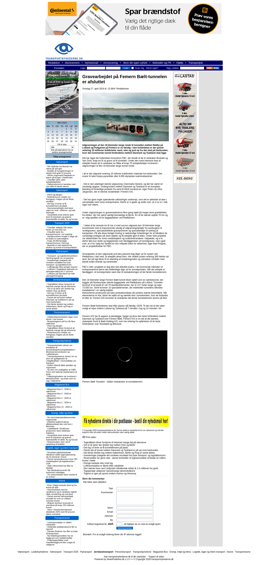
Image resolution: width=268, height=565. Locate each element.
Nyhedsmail (91, 62)
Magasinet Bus (62, 384)
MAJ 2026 (62, 123)
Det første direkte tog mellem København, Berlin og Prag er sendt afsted (60, 306)
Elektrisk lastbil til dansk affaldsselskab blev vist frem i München (59, 424)
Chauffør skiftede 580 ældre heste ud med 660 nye (59, 228)
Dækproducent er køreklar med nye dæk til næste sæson (61, 185)
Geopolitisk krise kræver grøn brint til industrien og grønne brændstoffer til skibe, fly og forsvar (62, 217)
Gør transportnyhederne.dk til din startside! (125, 556)
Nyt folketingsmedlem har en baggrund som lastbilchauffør (59, 537)
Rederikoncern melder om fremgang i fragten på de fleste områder (60, 199)
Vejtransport (62, 162)
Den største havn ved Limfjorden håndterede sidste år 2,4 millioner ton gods (121, 468)
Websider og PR (161, 62)
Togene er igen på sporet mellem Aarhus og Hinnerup (110, 473)
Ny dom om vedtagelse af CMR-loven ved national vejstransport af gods (61, 372)
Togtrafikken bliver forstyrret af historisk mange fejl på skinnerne (61, 285)
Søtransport (62, 190)
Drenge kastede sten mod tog (98, 463)
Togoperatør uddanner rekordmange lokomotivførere (109, 471)
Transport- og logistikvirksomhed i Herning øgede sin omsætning (62, 257)
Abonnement (72, 62)
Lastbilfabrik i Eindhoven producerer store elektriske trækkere (58, 430)
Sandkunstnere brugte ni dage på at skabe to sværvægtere (61, 237)
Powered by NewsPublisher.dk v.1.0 (112, 559)
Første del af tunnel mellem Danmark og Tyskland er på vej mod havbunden (60, 299)
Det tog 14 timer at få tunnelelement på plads (56, 205)
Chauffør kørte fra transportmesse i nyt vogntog (59, 233)
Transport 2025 (61, 223)
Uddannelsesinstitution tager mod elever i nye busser (62, 318)
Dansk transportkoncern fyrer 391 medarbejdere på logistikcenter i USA (62, 461)
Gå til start (61, 144)
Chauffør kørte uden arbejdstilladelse (56, 181)
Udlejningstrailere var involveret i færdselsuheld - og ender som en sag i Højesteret (61, 378)
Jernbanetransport (62, 279)
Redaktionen (122, 88)
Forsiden (59, 68)
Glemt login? (152, 68)
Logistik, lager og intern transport (62, 448)
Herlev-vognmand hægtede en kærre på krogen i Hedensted (60, 176)
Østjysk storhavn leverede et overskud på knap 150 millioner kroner (60, 505)
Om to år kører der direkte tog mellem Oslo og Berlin (60, 289)
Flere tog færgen (54, 195)
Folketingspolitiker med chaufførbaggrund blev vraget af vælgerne (60, 542)
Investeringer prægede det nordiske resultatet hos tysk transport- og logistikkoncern (59, 262)
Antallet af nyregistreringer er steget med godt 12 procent (59, 172)
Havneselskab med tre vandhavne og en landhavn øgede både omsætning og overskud (61, 492)
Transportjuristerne (62, 341)
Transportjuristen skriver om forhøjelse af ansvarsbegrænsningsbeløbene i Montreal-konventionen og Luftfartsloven (61, 349)
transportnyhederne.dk (65, 49)
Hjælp (179, 62)
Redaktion (54, 62)
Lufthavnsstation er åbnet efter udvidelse (104, 465)
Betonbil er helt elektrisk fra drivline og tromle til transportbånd (61, 246)
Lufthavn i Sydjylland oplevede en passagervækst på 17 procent (62, 270)
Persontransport (62, 312)
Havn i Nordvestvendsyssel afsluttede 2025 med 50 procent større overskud (60, 512)
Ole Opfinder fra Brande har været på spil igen (59, 167)
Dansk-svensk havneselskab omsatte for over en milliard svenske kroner (59, 498)
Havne (62, 480)
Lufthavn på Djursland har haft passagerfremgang (60, 275)
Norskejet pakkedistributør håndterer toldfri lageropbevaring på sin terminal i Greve (61, 454)
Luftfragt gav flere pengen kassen (62, 267)
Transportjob (195, 62)
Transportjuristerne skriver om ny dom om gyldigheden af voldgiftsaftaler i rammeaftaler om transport (61, 359)
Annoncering (110, 62)
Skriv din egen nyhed (135, 62)
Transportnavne (62, 518)
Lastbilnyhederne (39, 552)
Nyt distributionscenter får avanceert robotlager (58, 471)
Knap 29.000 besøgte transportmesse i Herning (57, 242)
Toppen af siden (156, 556)
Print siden (91, 437)
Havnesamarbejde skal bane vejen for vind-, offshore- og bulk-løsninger (61, 210)
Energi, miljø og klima (62, 413)
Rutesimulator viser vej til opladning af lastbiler (58, 443)
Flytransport (62, 251)
